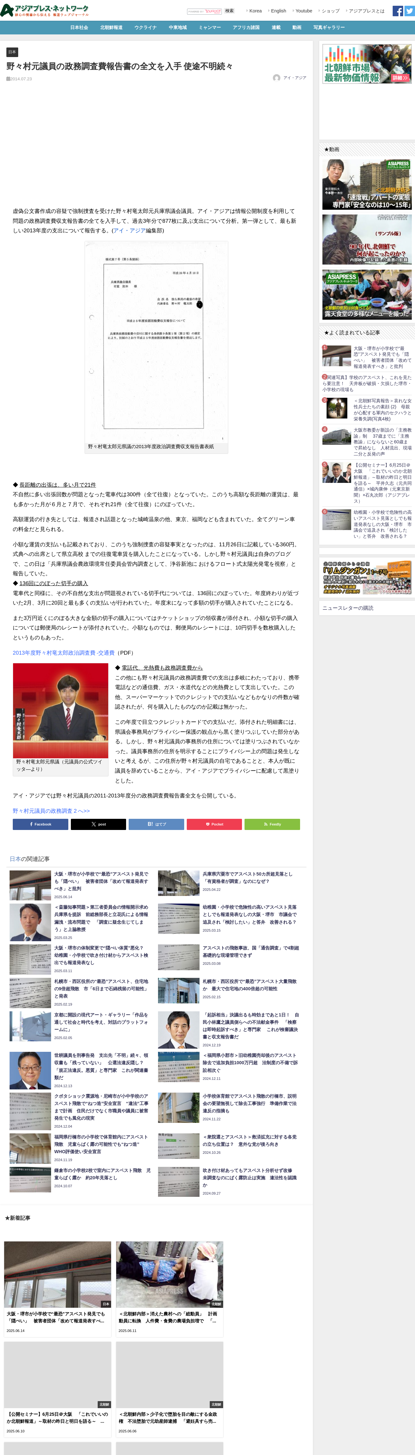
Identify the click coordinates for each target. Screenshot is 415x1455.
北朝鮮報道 (111, 27)
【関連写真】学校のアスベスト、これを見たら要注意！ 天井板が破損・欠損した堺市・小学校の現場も (367, 383)
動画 (296, 27)
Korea (255, 11)
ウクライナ (145, 27)
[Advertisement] (156, 151)
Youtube (303, 11)
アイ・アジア (294, 78)
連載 (276, 27)
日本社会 (79, 27)
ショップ (330, 11)
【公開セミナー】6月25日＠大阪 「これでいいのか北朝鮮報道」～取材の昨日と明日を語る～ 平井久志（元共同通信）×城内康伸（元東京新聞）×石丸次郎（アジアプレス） (383, 483)
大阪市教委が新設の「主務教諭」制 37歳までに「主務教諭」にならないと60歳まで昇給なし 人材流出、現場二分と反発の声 (383, 442)
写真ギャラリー (329, 27)
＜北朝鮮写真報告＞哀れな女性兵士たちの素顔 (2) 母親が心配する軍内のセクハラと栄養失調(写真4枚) (383, 409)
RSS (26, 1446)
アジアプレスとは (366, 11)
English (278, 11)
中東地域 (178, 27)
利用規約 (10, 1446)
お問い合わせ (47, 1446)
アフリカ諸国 (246, 27)
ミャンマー (210, 27)
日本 (12, 52)
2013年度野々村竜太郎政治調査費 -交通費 (64, 652)
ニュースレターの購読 (348, 607)
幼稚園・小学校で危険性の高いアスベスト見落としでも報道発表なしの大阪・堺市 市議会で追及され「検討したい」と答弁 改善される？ (383, 524)
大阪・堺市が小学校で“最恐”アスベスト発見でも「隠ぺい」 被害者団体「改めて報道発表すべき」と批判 (383, 357)
